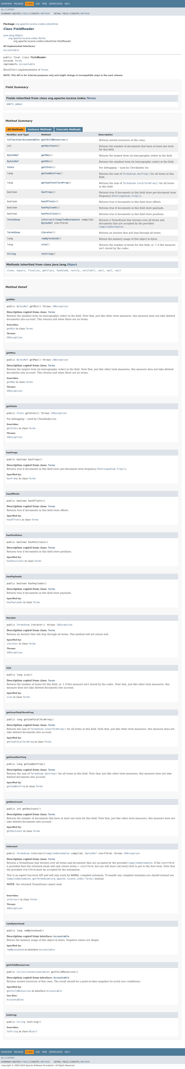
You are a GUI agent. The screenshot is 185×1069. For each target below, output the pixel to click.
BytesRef (12, 155)
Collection (14, 139)
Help (67, 4)
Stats (10, 167)
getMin (45, 161)
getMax (45, 155)
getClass (48, 270)
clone (10, 270)
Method (45, 13)
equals (21, 270)
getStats (47, 167)
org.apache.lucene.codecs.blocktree (36, 24)
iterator (47, 232)
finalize (33, 270)
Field (25, 13)
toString (47, 253)
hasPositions (49, 213)
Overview (6, 4)
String (11, 253)
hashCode (62, 270)
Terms (18, 60)
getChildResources (53, 139)
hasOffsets (48, 201)
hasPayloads (49, 207)
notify (75, 270)
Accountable (11, 50)
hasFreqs (47, 192)
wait (101, 270)
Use (38, 4)
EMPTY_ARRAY (14, 104)
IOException (60, 306)
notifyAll (88, 270)
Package (18, 4)
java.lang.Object (13, 35)
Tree (44, 4)
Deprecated (56, 4)
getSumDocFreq (50, 173)
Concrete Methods (68, 129)
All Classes (7, 9)
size (44, 244)
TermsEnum (13, 219)
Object (72, 264)
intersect (47, 219)
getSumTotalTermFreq (54, 182)
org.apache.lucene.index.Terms (26, 38)
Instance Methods (40, 129)
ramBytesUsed (49, 238)
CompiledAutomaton (68, 219)
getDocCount (49, 145)
